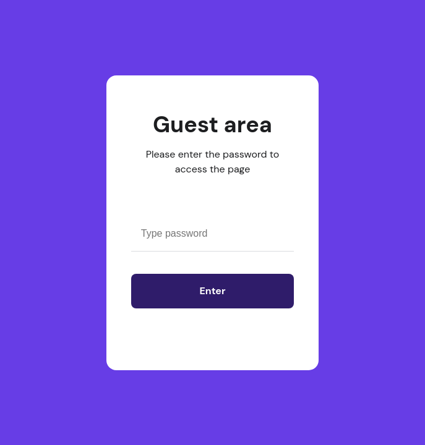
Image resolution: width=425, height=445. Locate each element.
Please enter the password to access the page (213, 162)
